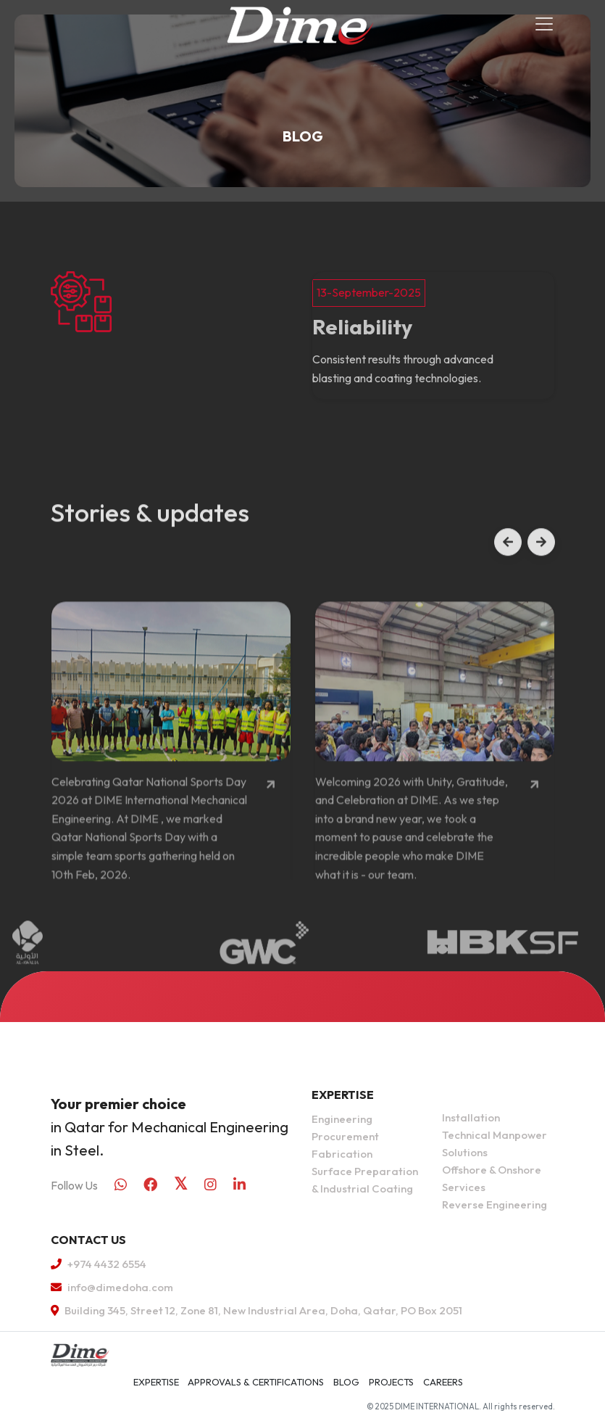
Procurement (345, 1136)
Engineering (342, 1119)
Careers (443, 1382)
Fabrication (342, 1154)
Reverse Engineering (494, 1204)
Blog (346, 1382)
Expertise (156, 1382)
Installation (471, 1117)
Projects (391, 1382)
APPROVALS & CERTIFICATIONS (256, 1382)
